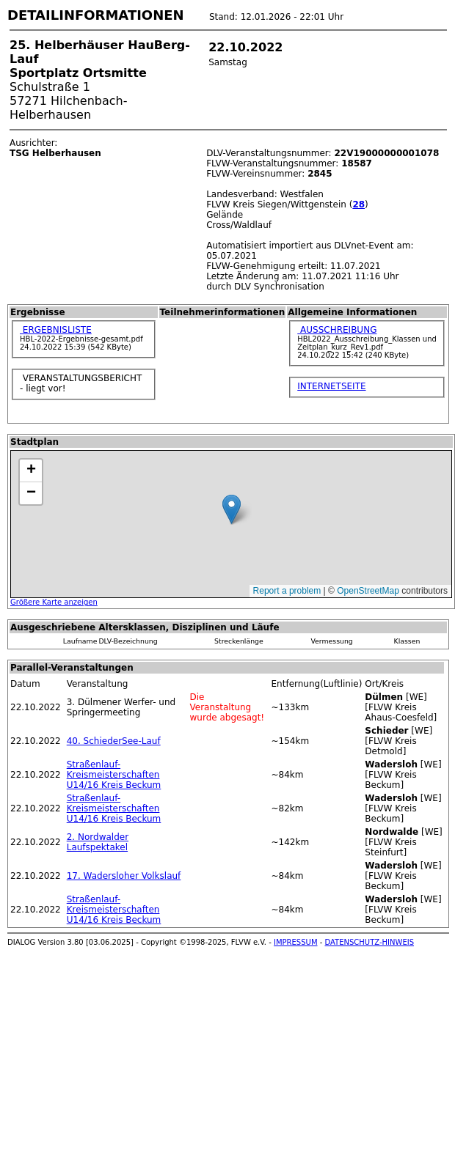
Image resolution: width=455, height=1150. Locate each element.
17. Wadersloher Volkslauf (124, 876)
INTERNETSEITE (331, 386)
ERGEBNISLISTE (56, 330)
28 (358, 204)
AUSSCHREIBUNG (336, 330)
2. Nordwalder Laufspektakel (97, 842)
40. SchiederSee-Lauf (114, 741)
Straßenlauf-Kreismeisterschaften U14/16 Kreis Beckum (114, 774)
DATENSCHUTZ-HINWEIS (370, 942)
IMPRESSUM (296, 942)
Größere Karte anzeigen (54, 602)
